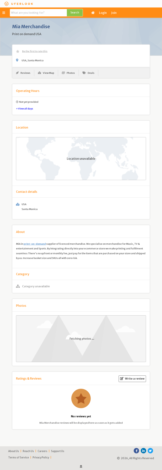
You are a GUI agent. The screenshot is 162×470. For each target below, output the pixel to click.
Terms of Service (18, 457)
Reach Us (28, 451)
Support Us (57, 451)
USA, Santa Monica (33, 60)
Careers (42, 451)
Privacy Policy (41, 457)
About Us (13, 451)
